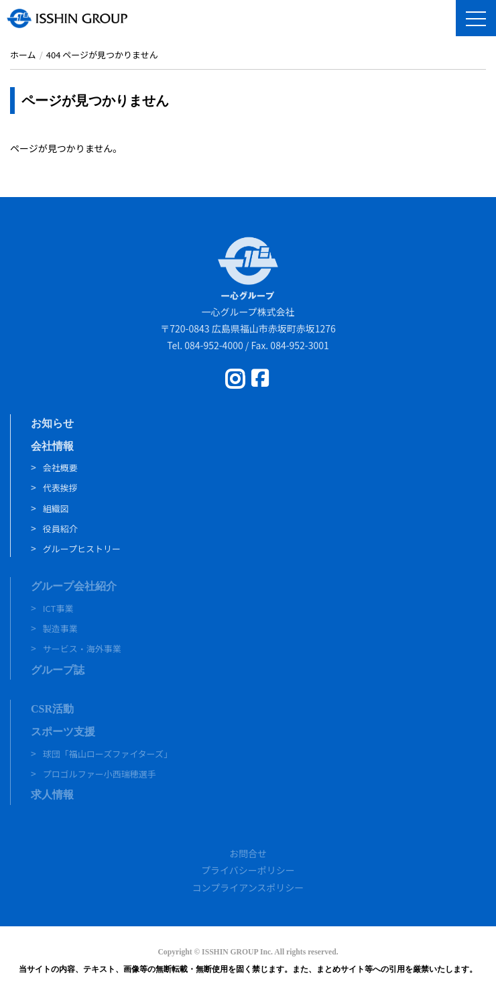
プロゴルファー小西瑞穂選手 (99, 773)
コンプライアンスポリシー (248, 887)
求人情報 (52, 794)
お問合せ (248, 853)
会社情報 (52, 446)
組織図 (56, 508)
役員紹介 (60, 528)
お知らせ (52, 423)
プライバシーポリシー (248, 870)
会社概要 (60, 467)
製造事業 (60, 628)
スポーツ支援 (63, 731)
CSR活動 (52, 709)
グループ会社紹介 (74, 586)
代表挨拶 (60, 487)
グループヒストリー (82, 548)
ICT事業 (58, 608)
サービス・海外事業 (82, 648)
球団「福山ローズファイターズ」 (107, 753)
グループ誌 (57, 670)
